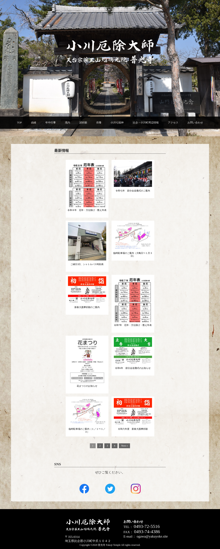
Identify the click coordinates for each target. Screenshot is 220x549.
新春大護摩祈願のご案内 (87, 307)
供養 (98, 122)
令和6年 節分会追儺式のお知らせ (133, 368)
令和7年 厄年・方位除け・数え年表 (133, 325)
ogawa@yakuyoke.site (152, 536)
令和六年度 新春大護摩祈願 (133, 429)
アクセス (173, 122)
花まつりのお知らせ (87, 386)
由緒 (33, 122)
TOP (19, 122)
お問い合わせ (195, 122)
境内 (67, 122)
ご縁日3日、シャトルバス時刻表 (87, 264)
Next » (124, 445)
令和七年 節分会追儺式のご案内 (133, 190)
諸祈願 (83, 122)
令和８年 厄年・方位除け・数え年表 (87, 210)
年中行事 (50, 122)
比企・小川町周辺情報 (146, 122)
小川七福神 (117, 122)
